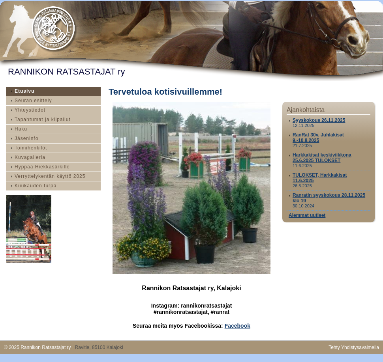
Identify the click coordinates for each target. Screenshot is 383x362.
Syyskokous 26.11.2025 (319, 120)
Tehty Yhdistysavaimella (354, 347)
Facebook (237, 326)
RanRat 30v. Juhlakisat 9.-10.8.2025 (318, 137)
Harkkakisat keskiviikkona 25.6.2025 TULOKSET (322, 157)
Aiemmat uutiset (307, 215)
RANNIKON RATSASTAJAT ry (66, 72)
